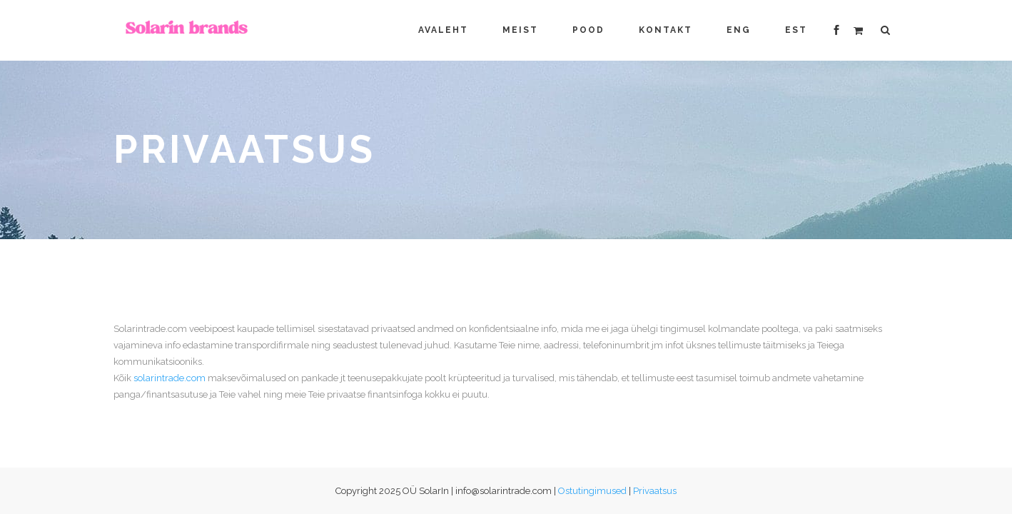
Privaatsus (655, 490)
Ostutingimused (592, 490)
